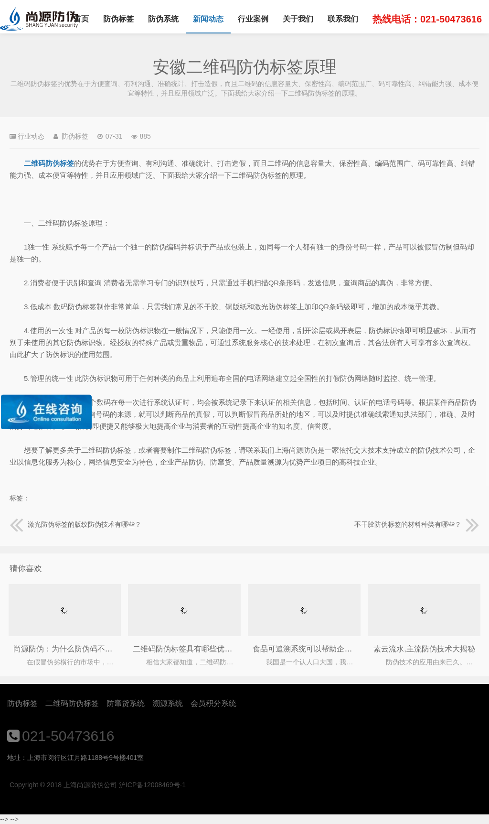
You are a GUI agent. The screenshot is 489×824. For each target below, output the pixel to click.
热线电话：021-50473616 (427, 19)
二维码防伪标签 (72, 703)
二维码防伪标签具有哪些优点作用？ (194, 649)
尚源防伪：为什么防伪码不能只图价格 (78, 649)
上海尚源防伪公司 (39, 19)
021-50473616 (68, 736)
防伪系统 (163, 19)
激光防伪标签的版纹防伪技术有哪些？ (75, 524)
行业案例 (253, 19)
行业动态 (31, 136)
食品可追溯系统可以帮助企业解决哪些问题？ (329, 649)
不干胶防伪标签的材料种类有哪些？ (416, 524)
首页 (81, 19)
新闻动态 (208, 19)
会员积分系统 (213, 703)
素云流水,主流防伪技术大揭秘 (424, 649)
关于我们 (298, 19)
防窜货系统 (125, 703)
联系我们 (343, 19)
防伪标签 (118, 19)
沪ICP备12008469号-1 (152, 785)
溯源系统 (167, 703)
